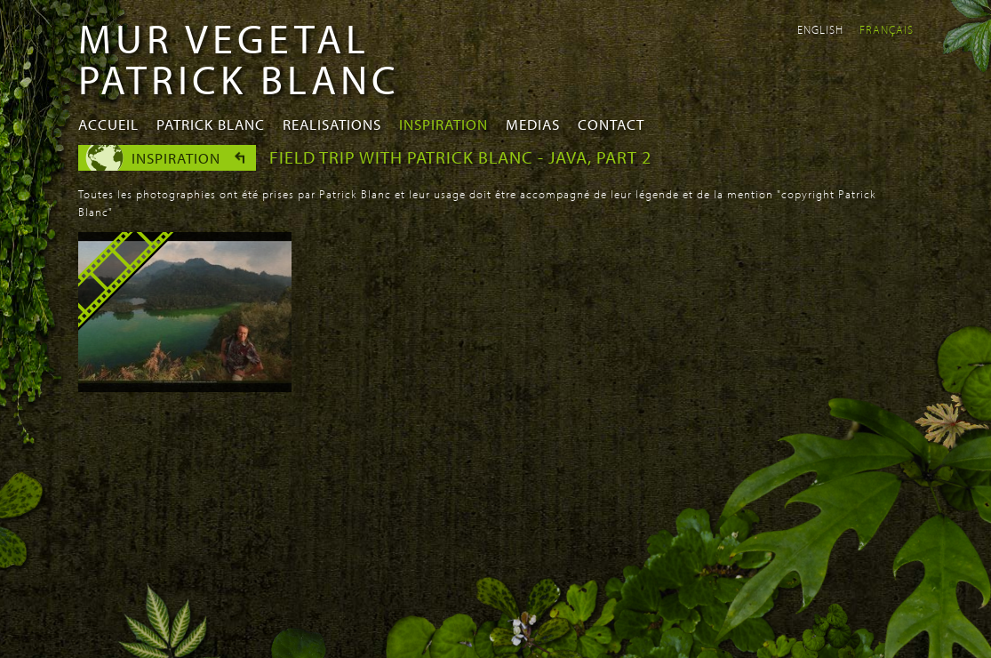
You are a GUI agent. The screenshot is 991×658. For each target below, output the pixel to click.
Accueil (108, 124)
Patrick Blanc (210, 124)
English (820, 29)
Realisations (332, 124)
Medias (533, 124)
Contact (611, 124)
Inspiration (443, 124)
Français (886, 29)
